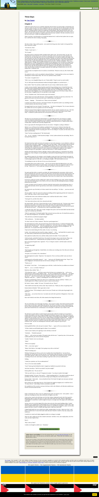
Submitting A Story (69, 1)
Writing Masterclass (59, 1)
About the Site (51, 2)
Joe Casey (41, 4)
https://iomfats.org (23, 462)
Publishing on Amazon (78, 1)
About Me (27, 2)
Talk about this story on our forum (49, 429)
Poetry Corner (87, 1)
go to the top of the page (62, 434)
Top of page (7, 460)
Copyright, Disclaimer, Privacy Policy (36, 462)
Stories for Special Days (40, 1)
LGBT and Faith (21, 2)
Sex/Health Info (94, 1)
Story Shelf (31, 1)
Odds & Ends (44, 2)
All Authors (35, 4)
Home (18, 1)
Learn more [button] (66, 494)
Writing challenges (50, 1)
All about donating (24, 1)
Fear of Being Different (35, 2)
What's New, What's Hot (64, 2)
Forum (56, 2)
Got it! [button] (94, 494)
